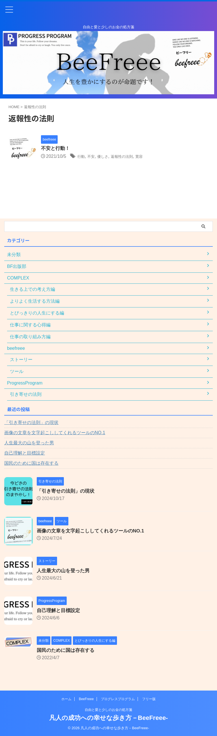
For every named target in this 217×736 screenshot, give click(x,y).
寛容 (150, 156)
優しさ (107, 156)
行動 (81, 156)
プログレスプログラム (118, 699)
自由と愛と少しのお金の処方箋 (108, 710)
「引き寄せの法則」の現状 (31, 422)
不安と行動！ (56, 149)
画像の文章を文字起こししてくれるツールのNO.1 (54, 432)
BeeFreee (86, 699)
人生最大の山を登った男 (29, 442)
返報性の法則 (130, 156)
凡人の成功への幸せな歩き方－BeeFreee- (108, 717)
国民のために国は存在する (31, 463)
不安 (93, 156)
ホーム (66, 699)
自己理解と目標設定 (24, 453)
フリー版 (149, 699)
